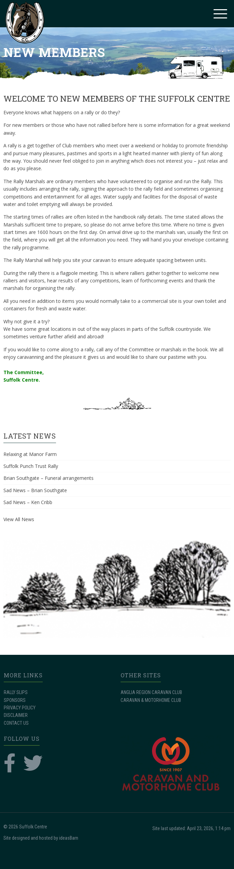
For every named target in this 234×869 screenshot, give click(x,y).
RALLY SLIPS (16, 692)
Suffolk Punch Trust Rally (30, 466)
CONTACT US (16, 723)
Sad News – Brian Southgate (35, 490)
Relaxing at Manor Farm (30, 454)
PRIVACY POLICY (20, 707)
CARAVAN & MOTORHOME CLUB (151, 700)
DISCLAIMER (16, 715)
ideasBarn (68, 838)
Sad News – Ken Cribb (27, 502)
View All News (18, 519)
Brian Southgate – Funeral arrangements (48, 478)
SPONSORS (15, 700)
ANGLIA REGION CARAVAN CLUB (151, 692)
